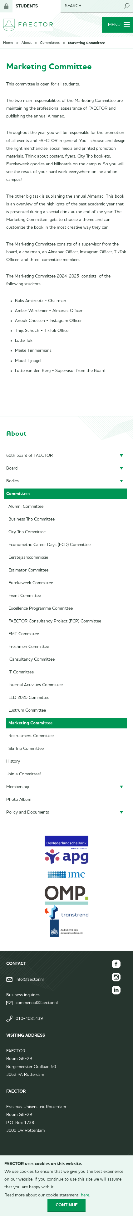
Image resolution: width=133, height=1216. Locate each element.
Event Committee (24, 596)
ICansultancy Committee (31, 659)
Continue (67, 1205)
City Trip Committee (27, 532)
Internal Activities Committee (35, 685)
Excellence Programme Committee (40, 608)
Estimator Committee (28, 570)
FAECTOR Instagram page (116, 977)
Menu (119, 25)
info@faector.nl (30, 979)
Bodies (12, 481)
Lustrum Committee (27, 710)
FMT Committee (23, 634)
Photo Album (18, 799)
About (27, 43)
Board (11, 468)
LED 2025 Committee (28, 697)
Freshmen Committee (28, 647)
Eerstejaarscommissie (28, 557)
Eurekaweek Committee (30, 583)
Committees (50, 43)
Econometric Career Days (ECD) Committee (49, 545)
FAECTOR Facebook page (116, 964)
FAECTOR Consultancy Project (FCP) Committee (54, 621)
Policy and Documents (27, 812)
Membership (17, 787)
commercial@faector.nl (37, 1003)
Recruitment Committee (31, 736)
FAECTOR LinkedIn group (116, 990)
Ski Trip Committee (26, 748)
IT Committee (21, 672)
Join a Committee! (23, 774)
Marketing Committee (86, 43)
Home (8, 43)
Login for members (6, 6)
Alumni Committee (25, 506)
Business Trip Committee (31, 519)
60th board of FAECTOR (29, 455)
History (13, 761)
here (85, 1195)
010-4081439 (29, 1018)
